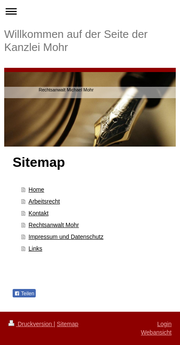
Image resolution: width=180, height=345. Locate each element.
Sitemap (67, 324)
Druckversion (30, 324)
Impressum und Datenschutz (66, 236)
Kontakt (38, 213)
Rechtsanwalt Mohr (54, 225)
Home (36, 189)
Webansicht (156, 332)
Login (164, 324)
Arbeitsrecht (44, 201)
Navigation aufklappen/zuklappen (90, 11)
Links (35, 248)
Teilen (24, 294)
